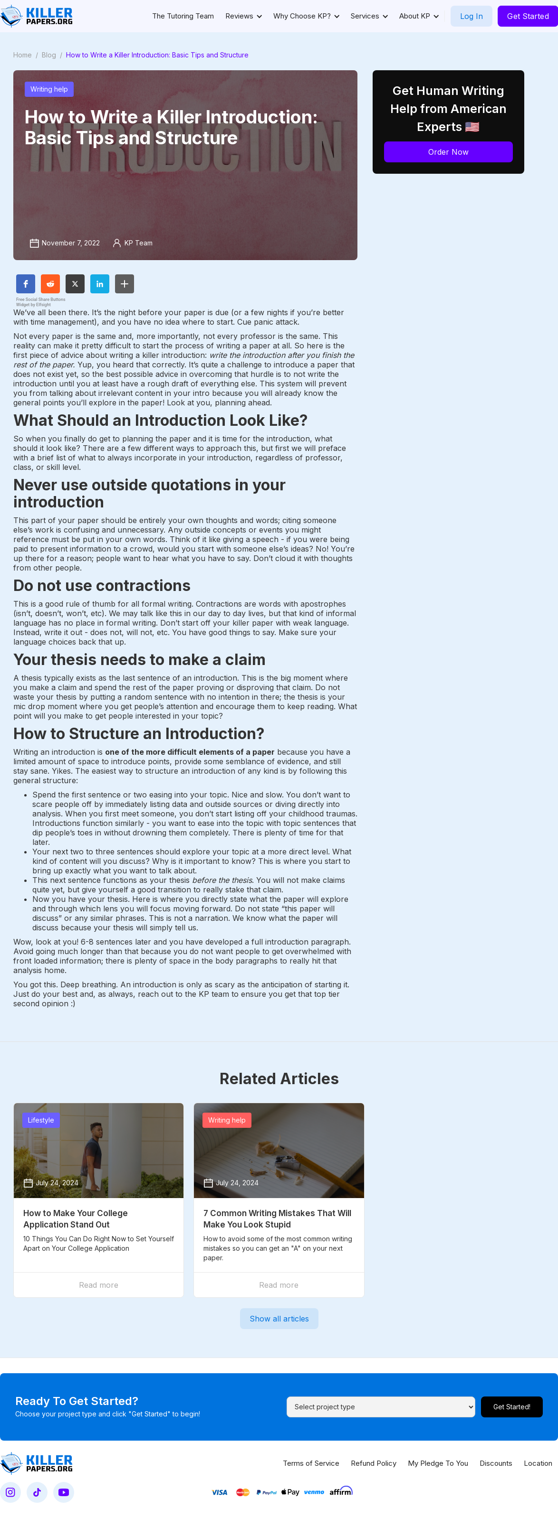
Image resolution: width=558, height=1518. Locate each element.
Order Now (448, 152)
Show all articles (279, 1318)
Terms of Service (311, 1463)
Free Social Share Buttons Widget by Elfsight (41, 302)
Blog (49, 55)
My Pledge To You (438, 1463)
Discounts (496, 1463)
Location (538, 1463)
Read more (98, 1285)
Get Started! (511, 1407)
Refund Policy (373, 1463)
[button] (244, 16)
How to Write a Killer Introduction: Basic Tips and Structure (157, 55)
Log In (471, 16)
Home (22, 55)
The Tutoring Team (183, 15)
